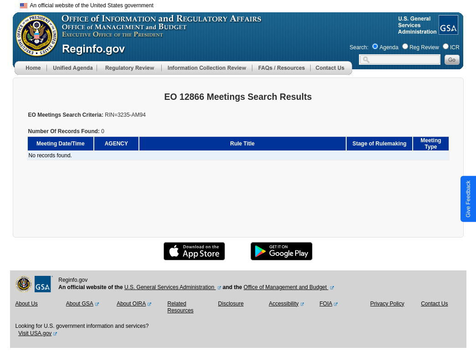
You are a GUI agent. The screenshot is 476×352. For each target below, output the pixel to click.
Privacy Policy (387, 303)
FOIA (325, 303)
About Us (26, 303)
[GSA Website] (447, 31)
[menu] (71, 68)
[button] (71, 68)
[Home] (30, 73)
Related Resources (180, 307)
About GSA (79, 303)
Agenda (388, 47)
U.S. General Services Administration (170, 287)
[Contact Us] (331, 73)
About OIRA (131, 303)
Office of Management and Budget (286, 287)
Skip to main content (244, 4)
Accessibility (283, 303)
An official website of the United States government (87, 5)
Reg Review (424, 47)
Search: (359, 47)
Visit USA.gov (34, 333)
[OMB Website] (34, 52)
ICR (455, 47)
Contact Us (434, 303)
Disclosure (231, 303)
